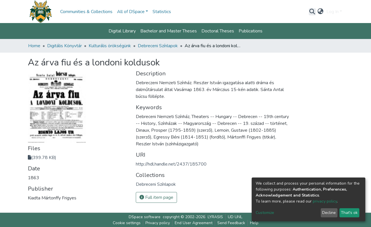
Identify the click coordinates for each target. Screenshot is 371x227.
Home (34, 46)
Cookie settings (127, 223)
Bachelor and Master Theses (168, 31)
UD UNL (235, 217)
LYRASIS (215, 217)
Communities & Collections (86, 12)
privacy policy (325, 201)
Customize (265, 212)
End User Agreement (193, 223)
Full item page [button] (156, 197)
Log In (332, 12)
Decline (329, 212)
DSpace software (145, 217)
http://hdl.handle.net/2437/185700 (171, 164)
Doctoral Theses (217, 31)
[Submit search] (312, 11)
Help (254, 223)
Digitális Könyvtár (64, 46)
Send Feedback (231, 223)
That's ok (349, 212)
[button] (320, 11)
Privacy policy (157, 223)
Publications (250, 31)
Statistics (162, 12)
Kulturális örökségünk (110, 46)
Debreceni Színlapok (158, 46)
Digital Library (122, 31)
